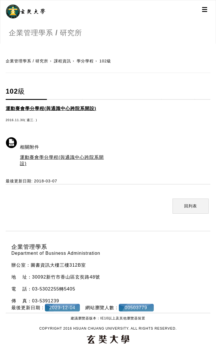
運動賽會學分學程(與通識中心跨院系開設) (62, 160)
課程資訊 (62, 61)
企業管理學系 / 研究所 (27, 61)
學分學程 (85, 61)
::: (2, 46)
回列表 (190, 206)
